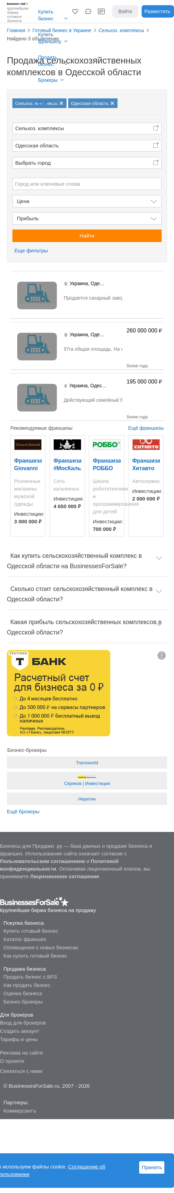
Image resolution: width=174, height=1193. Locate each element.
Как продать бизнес (26, 985)
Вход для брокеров (23, 1023)
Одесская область (37, 145)
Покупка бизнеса (23, 923)
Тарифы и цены (19, 1039)
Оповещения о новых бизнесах (40, 947)
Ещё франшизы (146, 428)
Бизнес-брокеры (23, 1002)
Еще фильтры (31, 250)
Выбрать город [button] (33, 163)
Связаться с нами (21, 1071)
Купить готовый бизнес (30, 931)
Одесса (99, 283)
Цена (23, 201)
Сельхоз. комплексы (39, 128)
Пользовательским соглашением (42, 861)
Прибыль (28, 218)
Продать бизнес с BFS (30, 977)
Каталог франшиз (24, 939)
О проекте (12, 1061)
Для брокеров (16, 1015)
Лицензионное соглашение (64, 876)
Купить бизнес (46, 15)
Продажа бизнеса (24, 969)
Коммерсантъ (19, 1111)
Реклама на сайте (21, 1053)
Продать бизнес (47, 61)
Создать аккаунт (19, 1031)
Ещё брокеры (23, 811)
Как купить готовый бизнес (35, 956)
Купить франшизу (49, 38)
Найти (87, 236)
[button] (75, 11)
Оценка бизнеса (22, 993)
